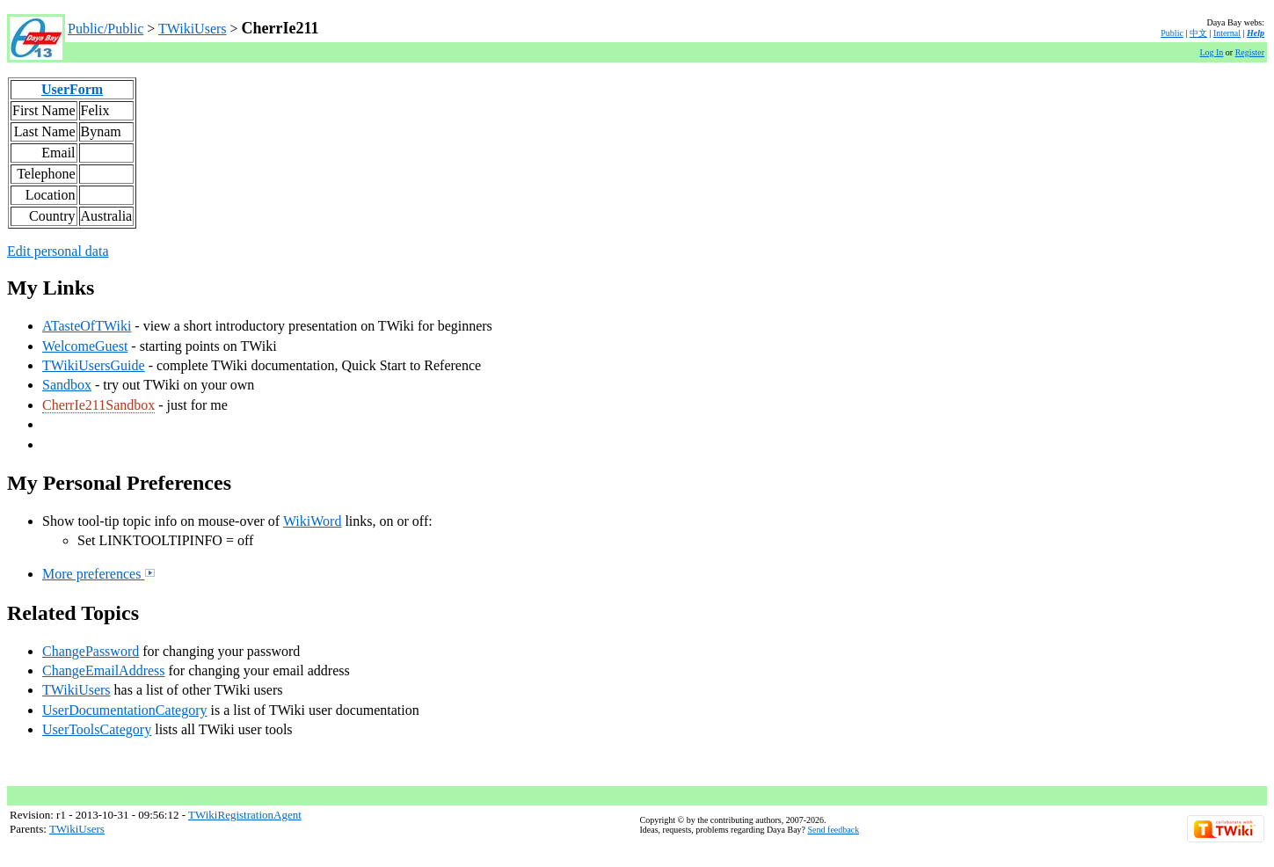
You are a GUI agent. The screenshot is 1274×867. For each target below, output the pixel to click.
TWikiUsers (192, 28)
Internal (1227, 33)
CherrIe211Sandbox (98, 404)
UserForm (72, 89)
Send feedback (834, 829)
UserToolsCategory (96, 729)
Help (1255, 33)
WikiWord (312, 521)
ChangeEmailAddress (103, 670)
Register (1249, 52)
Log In (1211, 52)
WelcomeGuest (84, 346)
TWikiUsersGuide (93, 365)
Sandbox (66, 384)
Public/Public (105, 28)
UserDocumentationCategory (124, 710)
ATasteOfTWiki (86, 325)
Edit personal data (58, 251)
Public (1172, 33)
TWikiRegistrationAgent (245, 814)
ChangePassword (90, 651)
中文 (1198, 33)
